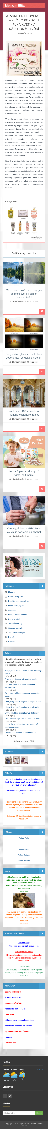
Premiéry (11, 637)
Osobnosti (12, 610)
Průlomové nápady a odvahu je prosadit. (21, 679)
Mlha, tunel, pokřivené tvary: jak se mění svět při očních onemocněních (24, 294)
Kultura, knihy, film (15, 597)
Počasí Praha (24, 838)
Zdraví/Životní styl (25, 33)
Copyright (8, 1124)
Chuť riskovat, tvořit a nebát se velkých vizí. (22, 707)
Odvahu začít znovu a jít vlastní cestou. (20, 733)
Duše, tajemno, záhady (17, 615)
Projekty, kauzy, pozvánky (18, 601)
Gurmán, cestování (15, 628)
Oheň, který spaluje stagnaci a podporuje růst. (23, 702)
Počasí (40, 1069)
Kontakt (34, 1124)
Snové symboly (14, 619)
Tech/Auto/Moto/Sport (16, 633)
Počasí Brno (24, 849)
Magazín (11, 592)
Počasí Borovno (24, 861)
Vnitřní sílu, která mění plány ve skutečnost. (22, 713)
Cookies (11, 642)
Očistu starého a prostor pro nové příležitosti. (23, 719)
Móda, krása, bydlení (16, 606)
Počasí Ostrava (24, 855)
